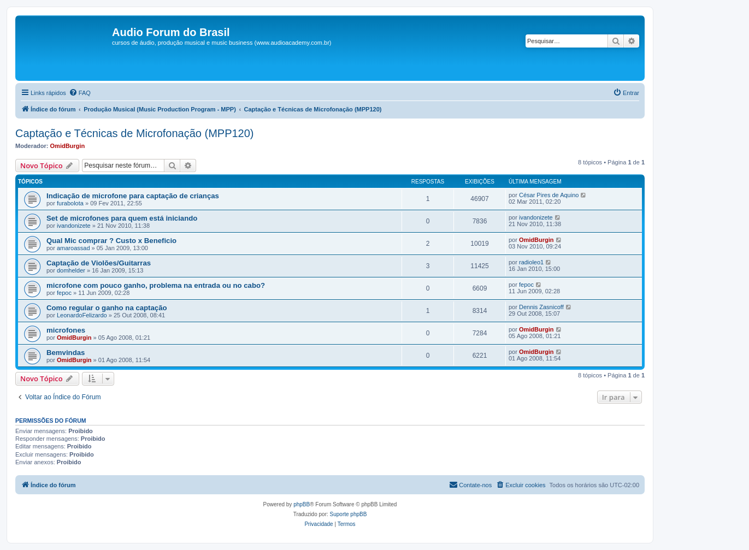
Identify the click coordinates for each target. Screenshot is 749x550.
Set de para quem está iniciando (121, 218)
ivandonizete (74, 225)
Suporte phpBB (348, 514)
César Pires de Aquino (549, 195)
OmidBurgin (67, 146)
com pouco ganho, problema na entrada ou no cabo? (155, 285)
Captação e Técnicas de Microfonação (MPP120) (134, 133)
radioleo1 (531, 262)
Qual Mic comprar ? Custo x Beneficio (111, 240)
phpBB (301, 504)
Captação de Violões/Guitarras (98, 263)
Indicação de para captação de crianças (132, 196)
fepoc (64, 292)
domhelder (71, 270)
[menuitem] (80, 92)
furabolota (70, 203)
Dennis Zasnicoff (541, 307)
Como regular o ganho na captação (106, 308)
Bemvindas (65, 352)
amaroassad (73, 248)
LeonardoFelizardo (82, 315)
